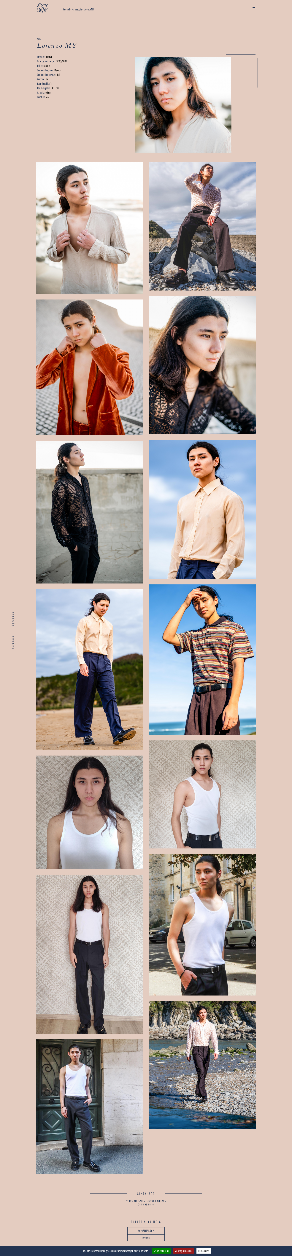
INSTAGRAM (13, 619)
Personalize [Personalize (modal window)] (203, 1250)
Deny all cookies (184, 1250)
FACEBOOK (13, 642)
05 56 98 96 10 (146, 1204)
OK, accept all (161, 1250)
